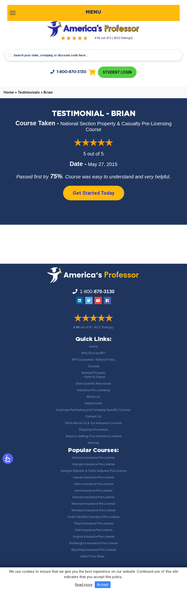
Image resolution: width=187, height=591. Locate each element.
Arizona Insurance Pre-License (93, 457)
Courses (93, 366)
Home (93, 346)
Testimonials (93, 403)
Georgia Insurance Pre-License (93, 464)
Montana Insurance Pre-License (93, 510)
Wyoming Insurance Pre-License (93, 550)
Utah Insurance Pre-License (93, 530)
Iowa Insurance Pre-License (93, 490)
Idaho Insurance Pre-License (93, 484)
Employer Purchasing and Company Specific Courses (93, 410)
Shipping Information (93, 429)
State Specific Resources (93, 383)
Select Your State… (93, 556)
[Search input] (93, 55)
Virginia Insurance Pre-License (93, 536)
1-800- (68, 72)
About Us (93, 396)
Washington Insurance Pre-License (93, 543)
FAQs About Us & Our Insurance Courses (93, 423)
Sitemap (93, 443)
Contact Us (93, 416)
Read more (84, 584)
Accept (102, 584)
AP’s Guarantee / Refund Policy (93, 359)
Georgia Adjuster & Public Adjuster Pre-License (93, 471)
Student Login (117, 72)
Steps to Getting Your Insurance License (93, 436)
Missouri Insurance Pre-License (93, 503)
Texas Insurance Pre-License (93, 523)
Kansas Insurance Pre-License (93, 497)
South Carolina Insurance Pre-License (93, 517)
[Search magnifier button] (9, 55)
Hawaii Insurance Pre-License (93, 477)
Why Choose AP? (93, 353)
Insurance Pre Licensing (93, 390)
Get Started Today (93, 193)
